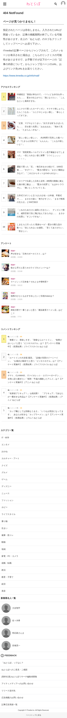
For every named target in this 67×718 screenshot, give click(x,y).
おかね (4, 451)
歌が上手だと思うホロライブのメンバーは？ (30, 268)
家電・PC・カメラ (10, 556)
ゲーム (4, 479)
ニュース (5, 493)
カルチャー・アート (10, 458)
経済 (4, 584)
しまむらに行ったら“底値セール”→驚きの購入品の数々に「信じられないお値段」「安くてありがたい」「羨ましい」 (41, 227)
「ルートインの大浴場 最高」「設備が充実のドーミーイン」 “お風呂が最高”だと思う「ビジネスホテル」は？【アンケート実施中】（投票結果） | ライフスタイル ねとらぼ (35, 361)
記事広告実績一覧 (9, 704)
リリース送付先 (8, 690)
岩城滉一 (16, 645)
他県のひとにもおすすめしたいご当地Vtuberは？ (32, 296)
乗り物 (4, 521)
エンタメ (5, 444)
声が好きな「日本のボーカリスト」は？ (29, 254)
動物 (4, 542)
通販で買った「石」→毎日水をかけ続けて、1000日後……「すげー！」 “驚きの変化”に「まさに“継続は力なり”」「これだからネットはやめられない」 (40, 170)
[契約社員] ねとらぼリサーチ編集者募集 (19, 676)
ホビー (4, 507)
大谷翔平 (16, 608)
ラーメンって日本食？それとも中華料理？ (29, 282)
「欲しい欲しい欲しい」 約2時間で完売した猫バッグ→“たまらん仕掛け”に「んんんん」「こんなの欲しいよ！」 (40, 141)
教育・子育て (7, 577)
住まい (4, 528)
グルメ (4, 472)
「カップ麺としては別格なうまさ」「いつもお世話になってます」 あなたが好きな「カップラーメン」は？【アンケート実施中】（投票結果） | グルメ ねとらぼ (35, 414)
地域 (4, 549)
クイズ (4, 465)
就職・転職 (6, 563)
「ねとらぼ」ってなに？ (12, 663)
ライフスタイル (8, 514)
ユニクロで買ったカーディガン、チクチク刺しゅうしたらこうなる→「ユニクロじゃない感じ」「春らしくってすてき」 (41, 112)
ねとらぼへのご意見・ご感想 (14, 670)
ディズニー (6, 486)
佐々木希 (16, 620)
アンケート (6, 243)
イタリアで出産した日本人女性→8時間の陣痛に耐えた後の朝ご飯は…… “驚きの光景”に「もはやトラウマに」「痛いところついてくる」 (40, 184)
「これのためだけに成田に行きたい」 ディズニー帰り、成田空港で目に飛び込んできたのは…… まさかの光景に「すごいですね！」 (41, 213)
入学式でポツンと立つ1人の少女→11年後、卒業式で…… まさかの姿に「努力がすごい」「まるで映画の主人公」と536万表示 (41, 198)
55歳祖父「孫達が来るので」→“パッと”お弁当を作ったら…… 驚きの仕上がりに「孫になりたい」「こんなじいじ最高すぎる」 (41, 97)
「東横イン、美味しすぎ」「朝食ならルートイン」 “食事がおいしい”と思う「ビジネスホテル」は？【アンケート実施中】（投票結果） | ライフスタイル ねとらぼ (35, 343)
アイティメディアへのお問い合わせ (17, 683)
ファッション (7, 500)
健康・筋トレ (7, 535)
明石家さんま (18, 633)
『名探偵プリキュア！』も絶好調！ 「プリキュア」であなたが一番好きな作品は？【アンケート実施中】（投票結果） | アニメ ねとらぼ (35, 396)
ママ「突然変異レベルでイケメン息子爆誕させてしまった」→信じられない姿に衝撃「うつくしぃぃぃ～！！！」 (41, 155)
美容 (4, 591)
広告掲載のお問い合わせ (12, 697)
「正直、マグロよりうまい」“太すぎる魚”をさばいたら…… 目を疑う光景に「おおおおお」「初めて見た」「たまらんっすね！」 (40, 126)
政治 (4, 570)
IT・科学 (5, 437)
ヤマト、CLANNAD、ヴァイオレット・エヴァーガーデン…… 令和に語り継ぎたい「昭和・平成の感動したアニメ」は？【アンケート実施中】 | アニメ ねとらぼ (36, 378)
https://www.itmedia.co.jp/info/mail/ (21, 75)
